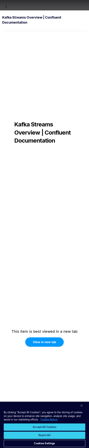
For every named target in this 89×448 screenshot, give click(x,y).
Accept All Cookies (44, 427)
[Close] (81, 406)
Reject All (44, 435)
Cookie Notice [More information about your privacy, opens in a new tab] (49, 419)
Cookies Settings (44, 443)
